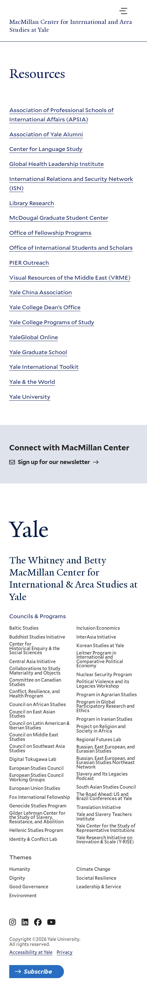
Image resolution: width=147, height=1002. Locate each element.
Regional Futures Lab (98, 740)
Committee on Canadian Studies (35, 682)
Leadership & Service (98, 887)
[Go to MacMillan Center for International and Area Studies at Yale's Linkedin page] (25, 922)
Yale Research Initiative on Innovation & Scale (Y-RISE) (105, 839)
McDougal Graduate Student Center (58, 217)
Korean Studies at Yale (100, 646)
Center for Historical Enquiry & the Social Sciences (34, 648)
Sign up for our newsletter (54, 462)
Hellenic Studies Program (36, 830)
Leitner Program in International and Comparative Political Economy (99, 659)
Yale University (29, 396)
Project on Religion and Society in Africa (101, 729)
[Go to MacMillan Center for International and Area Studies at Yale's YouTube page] (51, 922)
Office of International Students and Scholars (71, 247)
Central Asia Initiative (32, 661)
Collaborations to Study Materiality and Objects (34, 671)
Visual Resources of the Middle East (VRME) (69, 277)
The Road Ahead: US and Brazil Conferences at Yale (104, 796)
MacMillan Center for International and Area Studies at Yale (70, 25)
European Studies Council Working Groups (36, 777)
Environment (23, 896)
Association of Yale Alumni (46, 134)
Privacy (65, 952)
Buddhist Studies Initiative (37, 637)
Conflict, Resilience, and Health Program (34, 694)
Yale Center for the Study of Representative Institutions (106, 828)
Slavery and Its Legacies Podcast (102, 776)
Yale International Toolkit (44, 366)
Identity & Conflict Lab (33, 839)
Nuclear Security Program (104, 674)
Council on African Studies (37, 705)
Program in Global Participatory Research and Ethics (105, 706)
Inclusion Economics (98, 628)
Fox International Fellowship (39, 797)
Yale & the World (32, 381)
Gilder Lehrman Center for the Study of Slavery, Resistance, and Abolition (37, 817)
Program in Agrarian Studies (106, 695)
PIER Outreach (29, 262)
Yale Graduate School (38, 351)
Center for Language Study (45, 149)
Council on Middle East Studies (33, 737)
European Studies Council (36, 768)
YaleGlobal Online (33, 337)
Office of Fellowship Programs (50, 232)
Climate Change (93, 869)
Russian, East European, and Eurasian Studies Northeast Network (105, 762)
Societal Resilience (96, 878)
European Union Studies (34, 788)
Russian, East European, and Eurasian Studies (105, 749)
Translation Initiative (98, 807)
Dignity (17, 878)
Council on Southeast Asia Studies (37, 748)
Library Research (31, 202)
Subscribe (38, 971)
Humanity (19, 869)
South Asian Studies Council (106, 787)
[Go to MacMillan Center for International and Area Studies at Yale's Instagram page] (12, 922)
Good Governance (28, 887)
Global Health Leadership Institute (56, 164)
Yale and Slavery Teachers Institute (104, 816)
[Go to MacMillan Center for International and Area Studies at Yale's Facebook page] (38, 922)
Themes (20, 857)
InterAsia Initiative (96, 637)
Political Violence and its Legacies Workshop (102, 684)
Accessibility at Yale (30, 952)
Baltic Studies (23, 628)
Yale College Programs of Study (51, 322)
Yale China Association (40, 292)
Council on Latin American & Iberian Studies (39, 725)
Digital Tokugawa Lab (32, 759)
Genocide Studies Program (37, 806)
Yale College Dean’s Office (44, 307)
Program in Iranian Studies (104, 719)
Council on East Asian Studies (32, 714)
